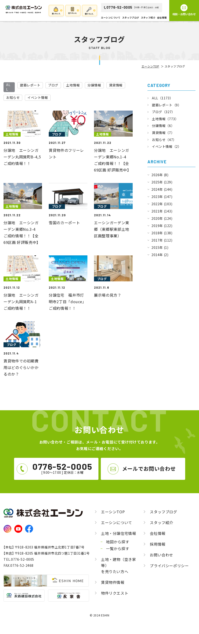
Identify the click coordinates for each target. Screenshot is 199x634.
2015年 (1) (159, 247)
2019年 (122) (161, 225)
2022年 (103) (161, 203)
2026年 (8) (159, 174)
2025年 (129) (161, 182)
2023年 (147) (161, 196)
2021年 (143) (161, 211)
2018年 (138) (161, 233)
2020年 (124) (161, 218)
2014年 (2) (159, 254)
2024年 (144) (161, 189)
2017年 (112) (161, 240)
